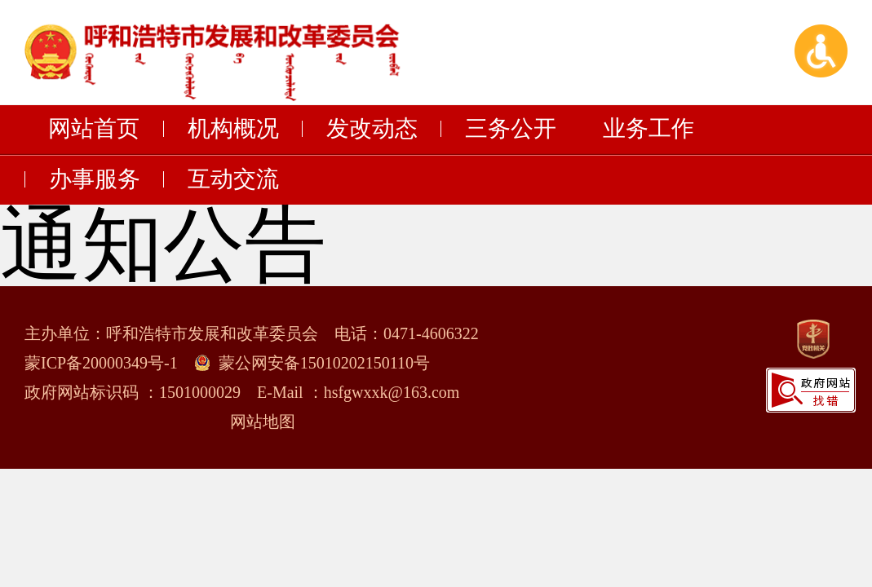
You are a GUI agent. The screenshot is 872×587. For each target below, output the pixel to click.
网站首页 (93, 129)
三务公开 (510, 129)
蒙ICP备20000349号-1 (101, 363)
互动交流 (233, 179)
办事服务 (94, 179)
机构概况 (233, 129)
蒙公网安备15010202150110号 (324, 363)
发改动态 (372, 129)
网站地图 (262, 421)
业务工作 (648, 129)
